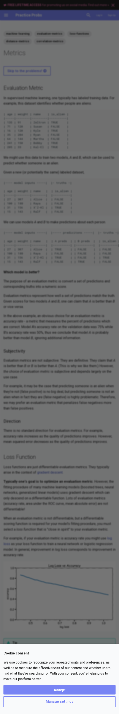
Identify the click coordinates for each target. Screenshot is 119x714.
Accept (59, 690)
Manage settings (59, 701)
